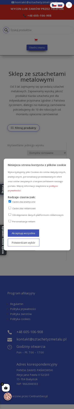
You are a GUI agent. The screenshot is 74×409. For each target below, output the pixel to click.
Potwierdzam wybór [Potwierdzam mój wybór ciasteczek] (23, 242)
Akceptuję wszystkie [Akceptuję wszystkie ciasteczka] (23, 233)
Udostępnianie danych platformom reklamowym (36, 214)
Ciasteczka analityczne (22, 201)
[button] (69, 5)
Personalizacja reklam (22, 221)
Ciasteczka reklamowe (22, 208)
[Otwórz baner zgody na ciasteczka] (8, 396)
